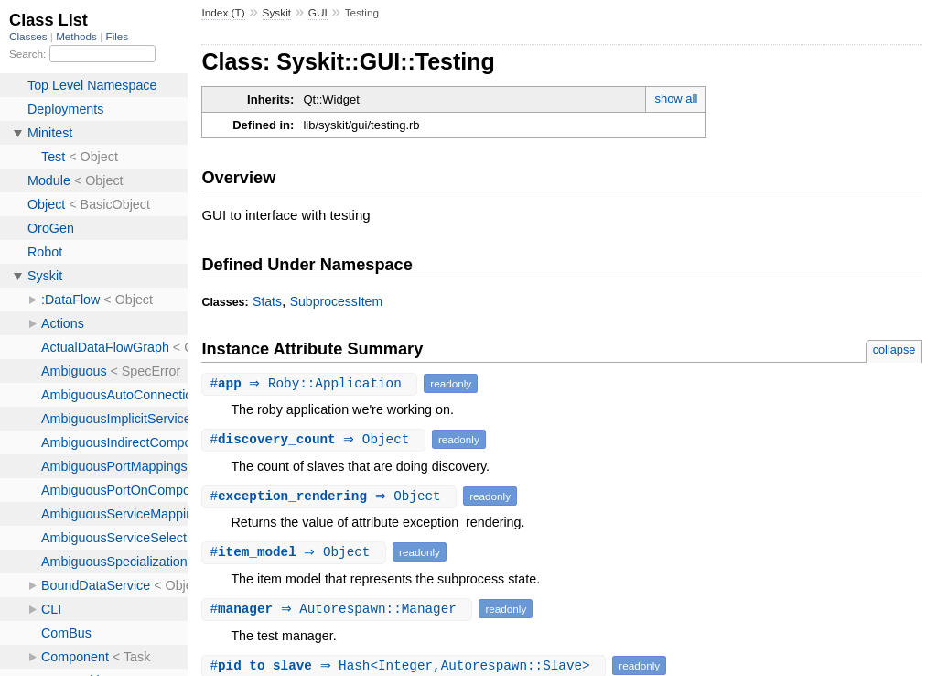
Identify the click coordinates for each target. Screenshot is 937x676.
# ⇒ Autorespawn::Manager (339, 608)
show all (675, 98)
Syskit (277, 12)
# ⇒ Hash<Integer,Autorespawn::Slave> (406, 665)
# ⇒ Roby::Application (312, 383)
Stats (267, 301)
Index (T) (222, 12)
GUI (318, 12)
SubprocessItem (336, 301)
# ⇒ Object (316, 439)
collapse (894, 349)
